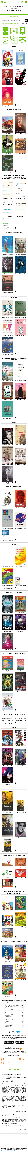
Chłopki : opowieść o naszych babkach (11, 1012)
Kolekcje (17, 23)
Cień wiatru (7, 1007)
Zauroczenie (7, 1017)
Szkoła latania (7, 1015)
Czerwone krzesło (8, 1021)
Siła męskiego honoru (9, 1025)
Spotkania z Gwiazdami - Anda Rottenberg (12, 1074)
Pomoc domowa (8, 1016)
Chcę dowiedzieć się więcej (7, 1150)
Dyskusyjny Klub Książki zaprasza (10, 1115)
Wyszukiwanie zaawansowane (7, 23)
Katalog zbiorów (14, 16)
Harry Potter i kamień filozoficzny (10, 1004)
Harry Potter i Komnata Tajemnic (10, 1006)
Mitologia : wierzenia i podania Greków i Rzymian (13, 1005)
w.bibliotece (13, 1052)
